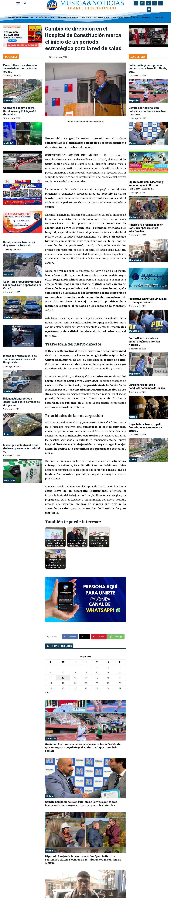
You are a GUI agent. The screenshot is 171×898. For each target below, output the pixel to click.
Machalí (9, 274)
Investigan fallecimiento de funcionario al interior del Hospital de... (20, 359)
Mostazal (9, 480)
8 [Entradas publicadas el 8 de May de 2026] (96, 672)
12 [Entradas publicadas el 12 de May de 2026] (63, 677)
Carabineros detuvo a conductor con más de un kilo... (148, 386)
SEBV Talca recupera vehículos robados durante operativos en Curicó (22, 285)
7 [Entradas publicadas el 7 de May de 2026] (86, 672)
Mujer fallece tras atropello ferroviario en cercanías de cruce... (20, 68)
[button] (25, 3)
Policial (8, 143)
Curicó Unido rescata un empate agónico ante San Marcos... (144, 341)
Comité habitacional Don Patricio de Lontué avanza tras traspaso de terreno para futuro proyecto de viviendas (81, 803)
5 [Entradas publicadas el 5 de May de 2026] (62, 672)
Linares (8, 433)
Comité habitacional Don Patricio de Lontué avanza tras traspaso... (147, 111)
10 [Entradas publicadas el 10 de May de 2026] (120, 672)
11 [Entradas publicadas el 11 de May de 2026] (51, 677)
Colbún (133, 416)
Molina (49, 796)
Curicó (8, 100)
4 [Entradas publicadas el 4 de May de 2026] (50, 672)
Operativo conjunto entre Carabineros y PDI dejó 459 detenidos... (19, 111)
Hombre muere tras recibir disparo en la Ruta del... (19, 243)
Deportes (51, 738)
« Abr (47, 692)
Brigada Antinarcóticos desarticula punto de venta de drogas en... (21, 402)
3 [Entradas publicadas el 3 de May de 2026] (119, 667)
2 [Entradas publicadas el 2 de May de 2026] (108, 667)
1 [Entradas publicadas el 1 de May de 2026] (96, 667)
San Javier (135, 259)
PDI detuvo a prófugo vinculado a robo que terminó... (148, 300)
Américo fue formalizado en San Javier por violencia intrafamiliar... (146, 228)
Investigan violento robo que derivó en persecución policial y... (21, 448)
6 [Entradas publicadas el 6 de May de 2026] (75, 672)
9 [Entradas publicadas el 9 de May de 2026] (108, 672)
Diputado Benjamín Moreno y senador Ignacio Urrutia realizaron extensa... (146, 185)
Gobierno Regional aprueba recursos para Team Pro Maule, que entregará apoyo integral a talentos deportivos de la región (83, 747)
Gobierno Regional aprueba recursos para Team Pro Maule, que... (148, 68)
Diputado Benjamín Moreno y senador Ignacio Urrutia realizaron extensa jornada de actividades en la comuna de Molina (83, 859)
